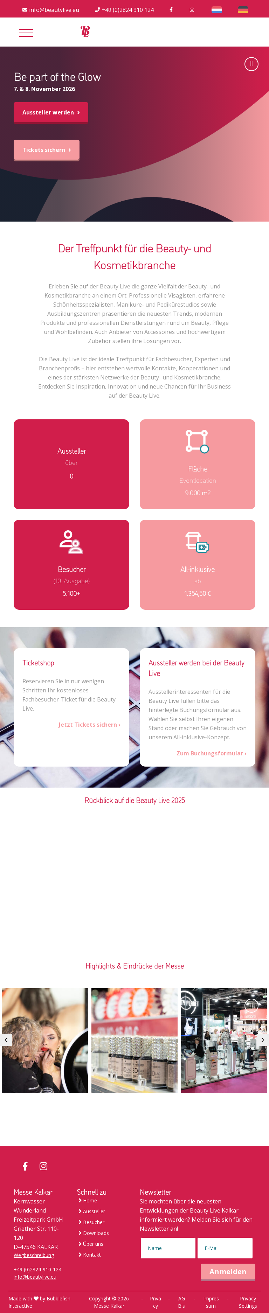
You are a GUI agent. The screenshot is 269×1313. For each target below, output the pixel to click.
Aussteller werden (51, 112)
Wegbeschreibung (34, 1255)
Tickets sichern (47, 150)
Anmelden (228, 1271)
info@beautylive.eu (35, 1276)
